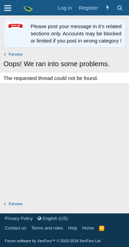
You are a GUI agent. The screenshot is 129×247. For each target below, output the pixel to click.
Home (88, 228)
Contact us (15, 228)
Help (72, 228)
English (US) (52, 218)
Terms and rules (47, 228)
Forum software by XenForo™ (53, 241)
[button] (7, 8)
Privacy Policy (19, 218)
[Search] (120, 7)
